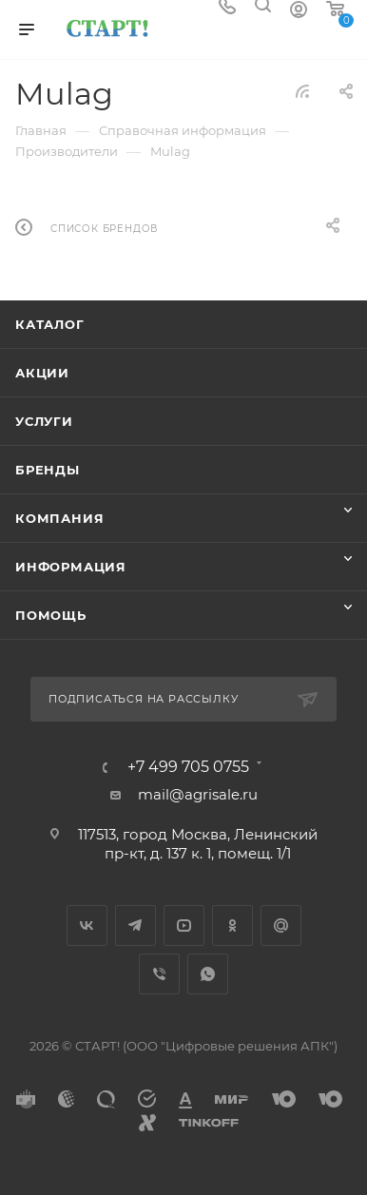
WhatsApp (207, 974)
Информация (70, 566)
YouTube (184, 925)
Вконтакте (87, 925)
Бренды (47, 469)
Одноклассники (232, 925)
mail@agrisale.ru (198, 794)
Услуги (44, 421)
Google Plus (281, 925)
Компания (59, 518)
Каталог (50, 324)
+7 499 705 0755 (188, 767)
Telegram (135, 925)
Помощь (51, 615)
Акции (42, 372)
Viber (159, 974)
